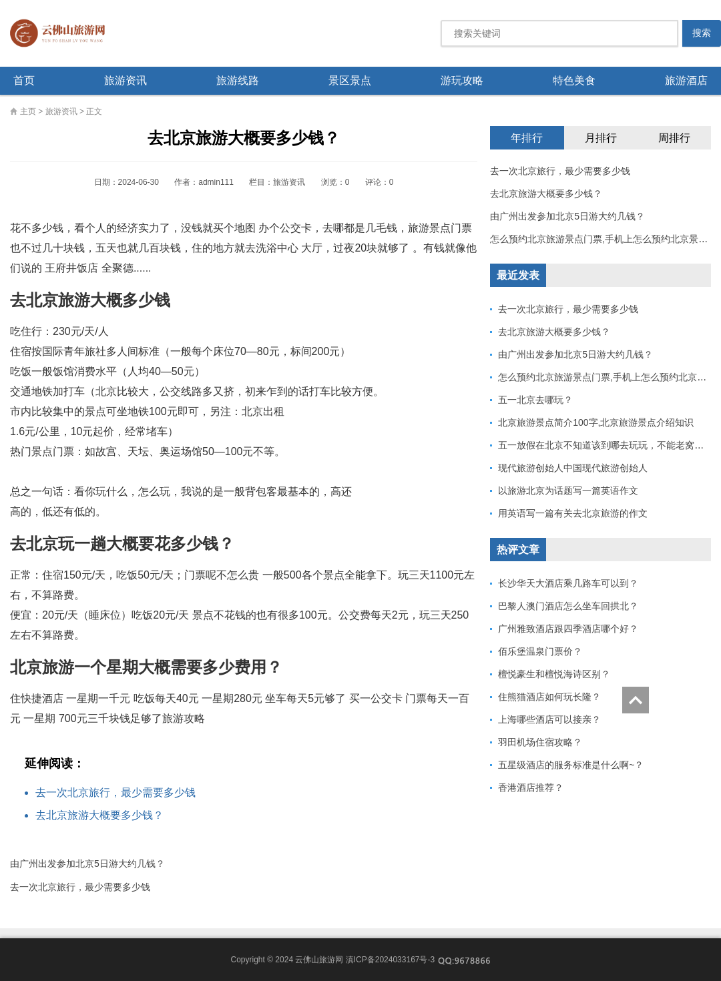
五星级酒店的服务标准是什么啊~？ (571, 764)
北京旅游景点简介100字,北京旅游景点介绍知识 (596, 422)
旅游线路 (237, 80)
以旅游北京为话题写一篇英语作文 (568, 490)
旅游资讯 (125, 80)
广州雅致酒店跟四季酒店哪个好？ (568, 628)
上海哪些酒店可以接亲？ (549, 719)
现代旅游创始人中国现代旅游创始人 (573, 467)
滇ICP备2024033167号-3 (390, 959)
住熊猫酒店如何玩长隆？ (549, 696)
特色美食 (574, 80)
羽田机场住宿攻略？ (540, 742)
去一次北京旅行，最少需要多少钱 (115, 792)
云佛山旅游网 (63, 33)
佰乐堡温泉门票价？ (540, 651)
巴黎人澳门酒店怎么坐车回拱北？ (568, 606)
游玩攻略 (462, 80)
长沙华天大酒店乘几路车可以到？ (568, 583)
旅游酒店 (686, 80)
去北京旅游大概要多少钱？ (99, 815)
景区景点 (349, 80)
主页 (28, 111)
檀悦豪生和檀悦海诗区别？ (554, 674)
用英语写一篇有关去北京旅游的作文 (573, 513)
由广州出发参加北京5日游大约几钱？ (87, 863)
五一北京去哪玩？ (535, 399)
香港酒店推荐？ (530, 787)
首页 (24, 80)
